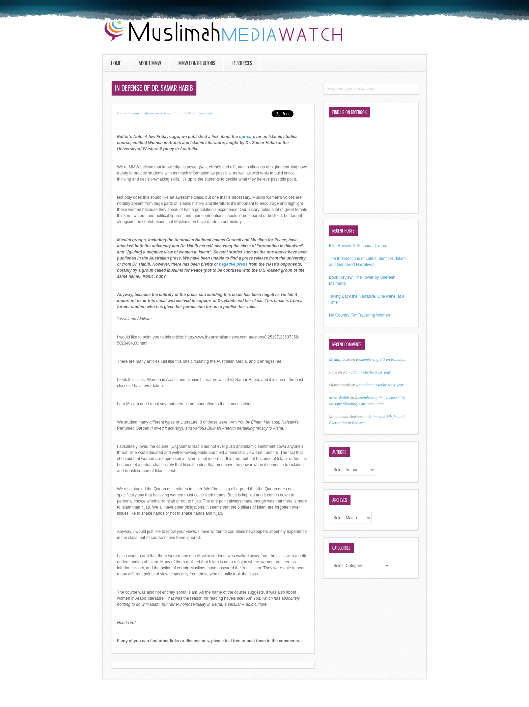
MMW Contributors (196, 63)
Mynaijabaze (339, 359)
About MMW (150, 63)
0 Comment (203, 113)
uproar (245, 136)
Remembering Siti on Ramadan (381, 359)
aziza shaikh (339, 398)
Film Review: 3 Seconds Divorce (358, 245)
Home (116, 63)
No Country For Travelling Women (359, 315)
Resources (242, 63)
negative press (233, 264)
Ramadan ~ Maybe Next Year (367, 372)
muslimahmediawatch (149, 113)
